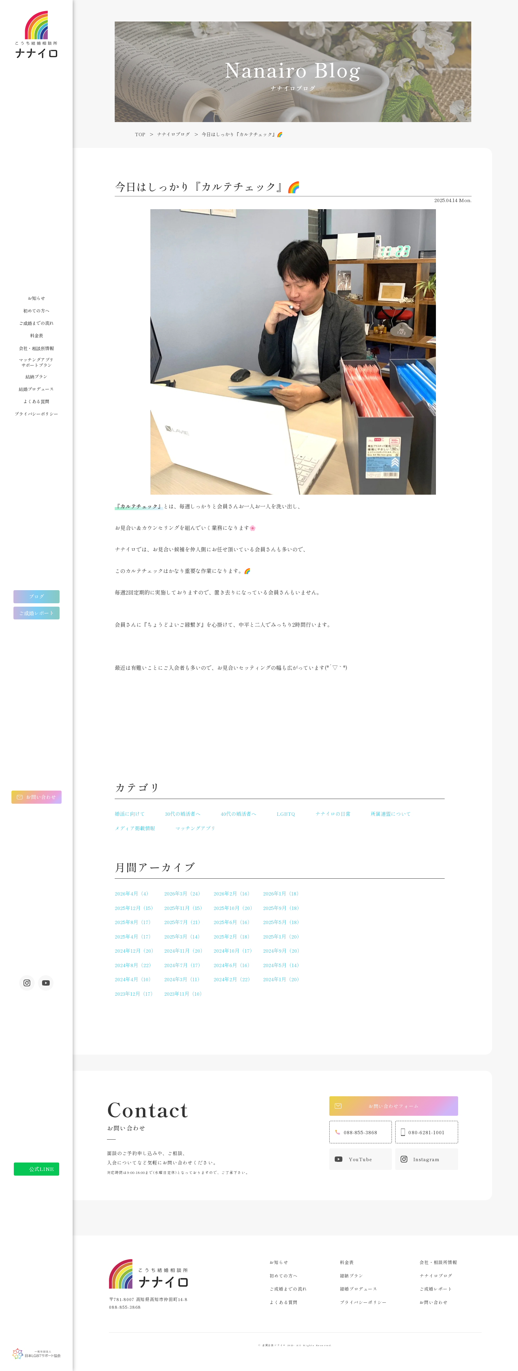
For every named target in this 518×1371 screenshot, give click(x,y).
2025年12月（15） (135, 907)
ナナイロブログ (435, 1275)
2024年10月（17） (234, 950)
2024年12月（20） (135, 950)
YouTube (353, 1160)
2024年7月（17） (183, 964)
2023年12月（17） (135, 993)
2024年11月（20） (184, 950)
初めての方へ (36, 310)
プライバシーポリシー (36, 414)
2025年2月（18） (233, 936)
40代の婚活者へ (238, 813)
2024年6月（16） (233, 964)
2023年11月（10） (184, 993)
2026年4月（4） (133, 893)
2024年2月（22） (233, 979)
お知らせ (36, 298)
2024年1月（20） (282, 979)
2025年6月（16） (233, 921)
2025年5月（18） (282, 921)
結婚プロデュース (36, 389)
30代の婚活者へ (182, 813)
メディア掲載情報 (135, 828)
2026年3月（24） (183, 893)
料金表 (36, 335)
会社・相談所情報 (36, 348)
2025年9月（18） (282, 907)
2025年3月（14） (183, 936)
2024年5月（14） (282, 964)
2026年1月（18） (282, 893)
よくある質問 (36, 401)
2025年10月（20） (234, 907)
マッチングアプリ (195, 828)
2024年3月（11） (183, 979)
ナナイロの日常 (332, 813)
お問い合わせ (41, 796)
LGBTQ (285, 813)
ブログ (36, 596)
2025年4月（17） (134, 936)
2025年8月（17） (134, 921)
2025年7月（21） (183, 921)
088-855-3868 (356, 1133)
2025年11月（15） (184, 907)
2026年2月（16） (233, 893)
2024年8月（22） (134, 964)
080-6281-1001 (423, 1133)
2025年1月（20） (282, 936)
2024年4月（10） (134, 979)
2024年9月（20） (282, 950)
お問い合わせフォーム (378, 1105)
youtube (46, 983)
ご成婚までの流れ (36, 323)
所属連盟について (391, 813)
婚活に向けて (130, 813)
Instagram (27, 983)
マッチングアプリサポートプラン (36, 362)
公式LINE (41, 1168)
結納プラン (36, 376)
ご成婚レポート (36, 612)
